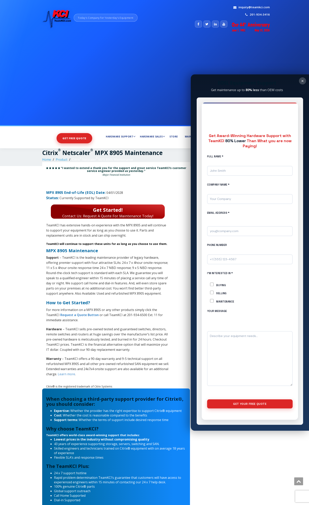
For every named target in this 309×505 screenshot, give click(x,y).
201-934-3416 (260, 14)
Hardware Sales (152, 136)
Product (61, 159)
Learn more (66, 374)
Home (46, 159)
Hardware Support (121, 136)
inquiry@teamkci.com (254, 7)
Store (173, 136)
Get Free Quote (74, 138)
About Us (231, 136)
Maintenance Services (202, 136)
